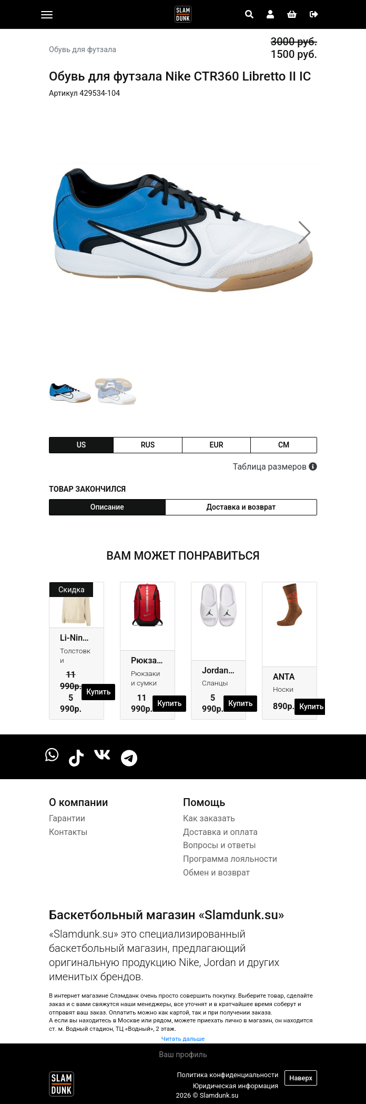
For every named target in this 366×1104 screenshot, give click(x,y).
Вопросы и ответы (219, 845)
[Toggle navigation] (47, 15)
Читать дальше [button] (183, 1038)
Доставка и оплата (220, 832)
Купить (98, 692)
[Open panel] (249, 15)
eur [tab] (216, 445)
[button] (305, 232)
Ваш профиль (183, 1054)
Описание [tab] (107, 507)
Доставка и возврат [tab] (241, 507)
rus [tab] (148, 445)
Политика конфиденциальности (227, 1075)
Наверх (300, 1078)
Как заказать (209, 818)
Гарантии (67, 818)
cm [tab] (283, 445)
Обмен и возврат (216, 873)
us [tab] (81, 445)
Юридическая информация (236, 1086)
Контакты (68, 832)
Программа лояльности (230, 859)
